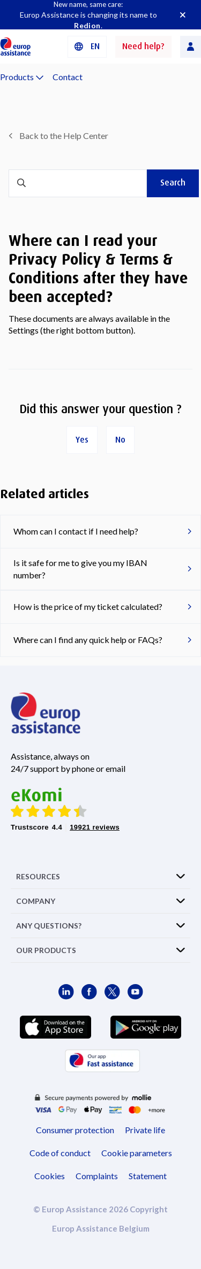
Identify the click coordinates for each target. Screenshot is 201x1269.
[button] (87, 47)
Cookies (49, 1176)
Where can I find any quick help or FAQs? (87, 639)
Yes (82, 440)
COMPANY (35, 901)
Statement (148, 1176)
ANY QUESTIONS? (48, 925)
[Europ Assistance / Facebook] (89, 992)
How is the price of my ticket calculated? (87, 606)
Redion (87, 25)
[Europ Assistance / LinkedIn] (66, 992)
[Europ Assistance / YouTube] (135, 992)
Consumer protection (75, 1130)
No (120, 440)
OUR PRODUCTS (46, 950)
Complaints (97, 1176)
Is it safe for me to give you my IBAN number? (80, 569)
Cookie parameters (136, 1153)
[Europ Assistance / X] (112, 992)
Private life (145, 1130)
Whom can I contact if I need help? (75, 531)
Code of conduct (60, 1153)
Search (172, 182)
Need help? (143, 46)
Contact (68, 77)
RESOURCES (38, 876)
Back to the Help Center (63, 135)
